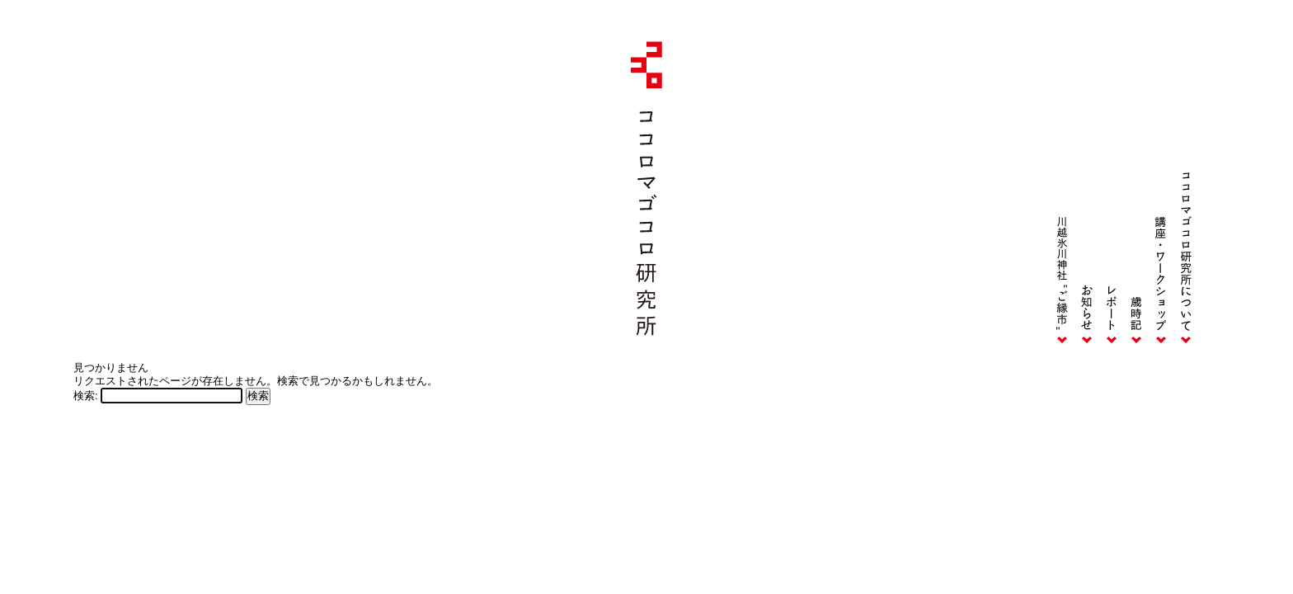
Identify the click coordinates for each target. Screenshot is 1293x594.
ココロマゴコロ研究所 (646, 189)
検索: (85, 395)
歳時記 (1136, 197)
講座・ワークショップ (1161, 197)
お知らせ (1086, 197)
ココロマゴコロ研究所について (1185, 197)
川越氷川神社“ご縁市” (1062, 197)
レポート (1111, 197)
